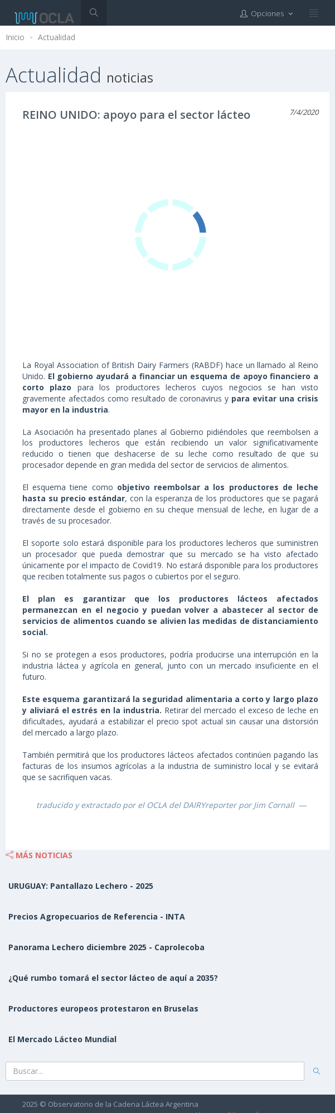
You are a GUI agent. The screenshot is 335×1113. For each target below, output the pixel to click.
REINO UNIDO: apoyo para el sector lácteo (136, 114)
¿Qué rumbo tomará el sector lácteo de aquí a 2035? (113, 977)
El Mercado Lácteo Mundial (62, 1039)
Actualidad (56, 37)
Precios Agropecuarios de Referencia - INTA (96, 916)
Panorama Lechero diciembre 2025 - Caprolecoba (106, 947)
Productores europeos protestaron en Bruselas (103, 1008)
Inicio (15, 37)
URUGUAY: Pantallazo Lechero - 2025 (80, 885)
